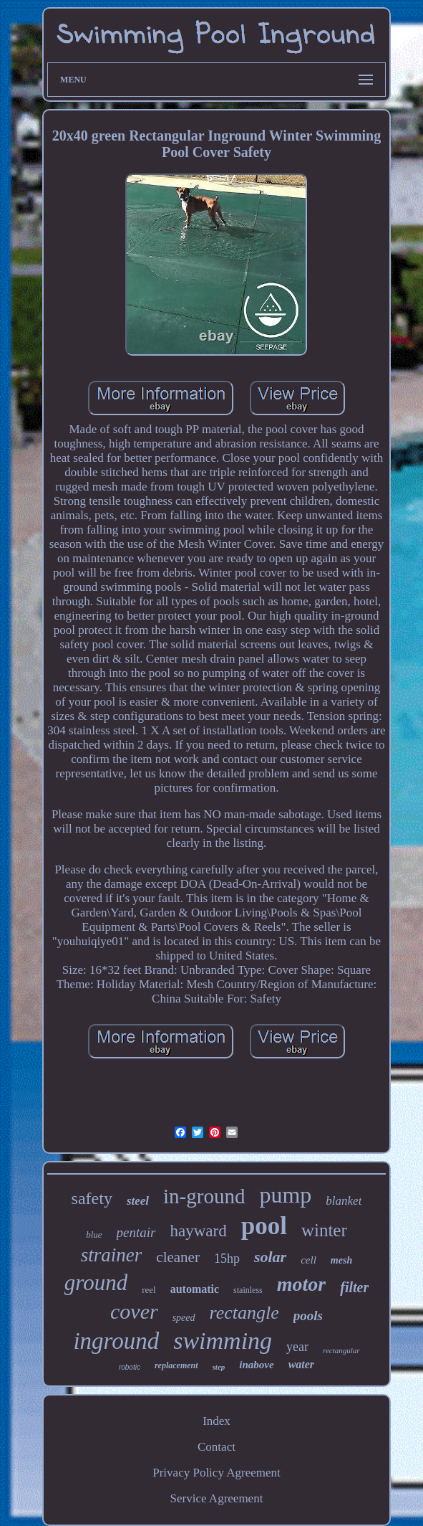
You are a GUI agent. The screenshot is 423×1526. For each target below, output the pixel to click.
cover (134, 1311)
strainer (111, 1255)
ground (95, 1282)
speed (183, 1317)
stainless (248, 1290)
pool (264, 1226)
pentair (136, 1232)
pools (308, 1315)
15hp (227, 1258)
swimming (222, 1340)
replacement (176, 1365)
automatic (194, 1289)
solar (270, 1257)
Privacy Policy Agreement (216, 1472)
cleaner (178, 1257)
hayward (198, 1231)
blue (94, 1234)
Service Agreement (216, 1498)
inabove (256, 1364)
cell (308, 1260)
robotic (129, 1367)
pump (285, 1195)
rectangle (244, 1312)
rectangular (341, 1350)
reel (148, 1289)
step (219, 1366)
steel (138, 1201)
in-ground (204, 1196)
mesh (341, 1260)
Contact (216, 1447)
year (297, 1347)
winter (324, 1230)
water (301, 1364)
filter (354, 1287)
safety (92, 1198)
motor (301, 1284)
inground (116, 1341)
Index (216, 1421)
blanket (343, 1201)
